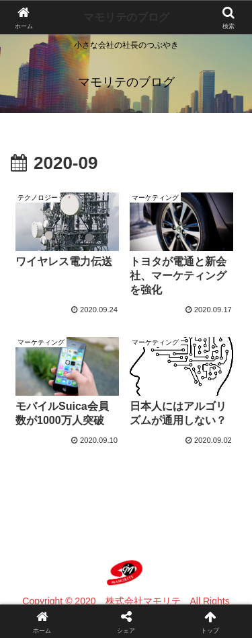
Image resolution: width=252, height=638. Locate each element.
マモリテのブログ (126, 17)
